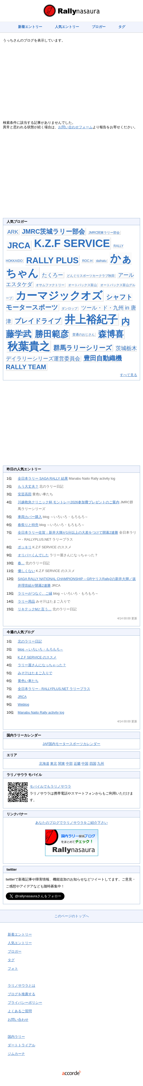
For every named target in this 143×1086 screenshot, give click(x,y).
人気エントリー (67, 27)
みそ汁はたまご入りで (35, 673)
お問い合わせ (18, 1020)
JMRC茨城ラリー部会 (53, 231)
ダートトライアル (21, 1045)
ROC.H (87, 261)
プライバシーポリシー (25, 1003)
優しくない (26, 571)
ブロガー (99, 27)
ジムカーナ (16, 1054)
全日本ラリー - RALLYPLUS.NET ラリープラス (54, 689)
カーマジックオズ (59, 295)
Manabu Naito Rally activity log (41, 712)
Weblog (23, 704)
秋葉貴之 (28, 346)
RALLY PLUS (52, 260)
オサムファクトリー (50, 285)
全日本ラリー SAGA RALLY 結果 (43, 478)
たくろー (52, 275)
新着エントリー (30, 27)
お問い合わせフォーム (75, 127)
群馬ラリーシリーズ (82, 347)
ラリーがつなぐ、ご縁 (35, 593)
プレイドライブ (38, 320)
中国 (84, 764)
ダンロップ (69, 308)
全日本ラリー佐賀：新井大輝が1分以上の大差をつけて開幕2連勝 (68, 532)
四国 (92, 764)
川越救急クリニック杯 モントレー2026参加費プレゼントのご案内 (68, 502)
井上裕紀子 (91, 319)
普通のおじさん (83, 334)
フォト (13, 968)
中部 (69, 764)
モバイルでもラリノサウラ (50, 786)
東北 (53, 764)
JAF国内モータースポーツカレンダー (72, 744)
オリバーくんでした (33, 555)
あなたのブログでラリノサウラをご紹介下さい (71, 823)
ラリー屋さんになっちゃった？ (42, 665)
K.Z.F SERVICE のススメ (37, 657)
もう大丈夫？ (28, 486)
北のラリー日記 (30, 641)
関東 (61, 764)
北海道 (44, 764)
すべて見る (128, 375)
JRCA (19, 245)
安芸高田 (25, 494)
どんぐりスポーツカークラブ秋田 (91, 276)
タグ (121, 27)
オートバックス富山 (82, 285)
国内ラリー (16, 1037)
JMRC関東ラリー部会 (104, 233)
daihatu (101, 261)
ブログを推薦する (21, 994)
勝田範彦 (52, 334)
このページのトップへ (71, 916)
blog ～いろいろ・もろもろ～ (40, 649)
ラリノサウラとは (21, 986)
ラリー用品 (26, 601)
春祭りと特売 (28, 525)
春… (21, 563)
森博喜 (111, 334)
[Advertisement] (71, 83)
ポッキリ (25, 547)
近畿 (77, 764)
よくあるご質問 (20, 1011)
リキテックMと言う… (34, 609)
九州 (100, 764)
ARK (12, 232)
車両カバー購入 (30, 517)
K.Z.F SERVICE (72, 243)
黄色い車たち (28, 681)
